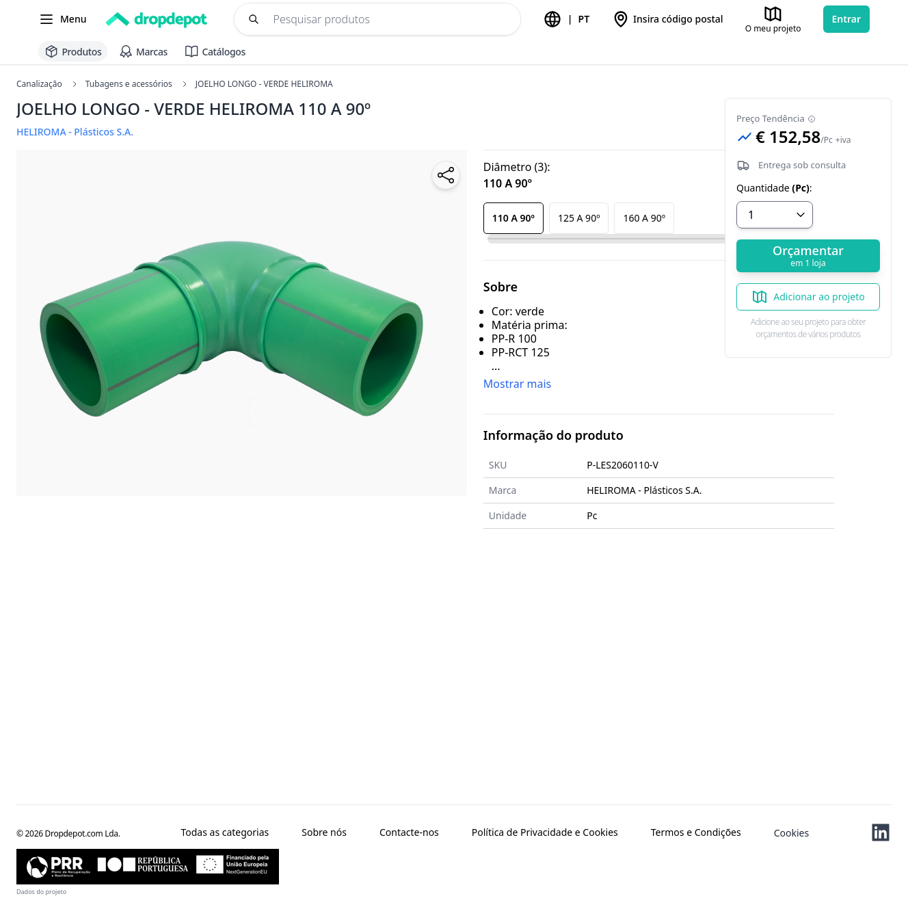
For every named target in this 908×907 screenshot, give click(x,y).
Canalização (39, 84)
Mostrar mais (517, 383)
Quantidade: (774, 188)
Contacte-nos (409, 832)
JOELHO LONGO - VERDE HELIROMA (257, 84)
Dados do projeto (41, 891)
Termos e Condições (696, 832)
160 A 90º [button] (644, 217)
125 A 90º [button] (579, 217)
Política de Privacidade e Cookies (545, 832)
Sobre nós (324, 832)
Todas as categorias (225, 832)
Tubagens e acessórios (121, 84)
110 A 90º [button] (513, 217)
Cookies (791, 832)
